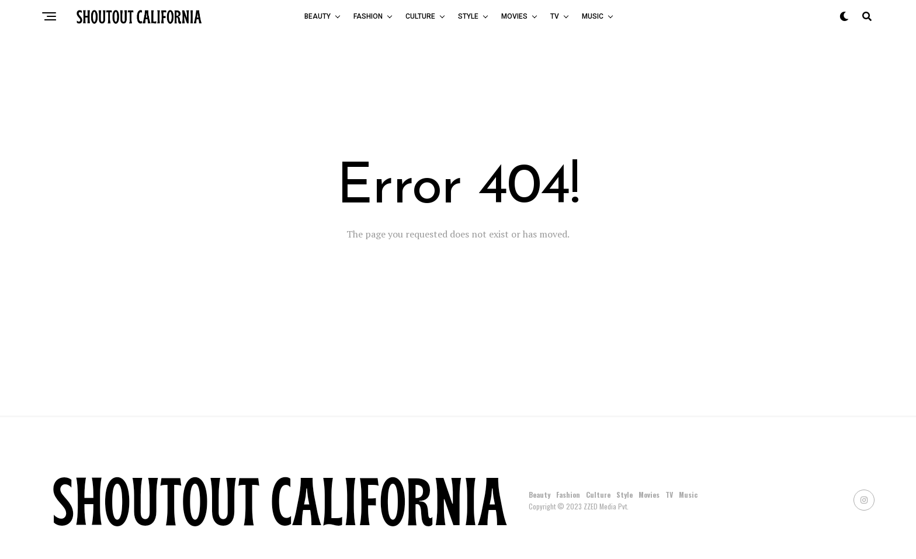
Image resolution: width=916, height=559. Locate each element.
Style (468, 16)
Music (592, 16)
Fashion (368, 16)
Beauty (317, 16)
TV (554, 16)
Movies (514, 16)
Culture (420, 16)
